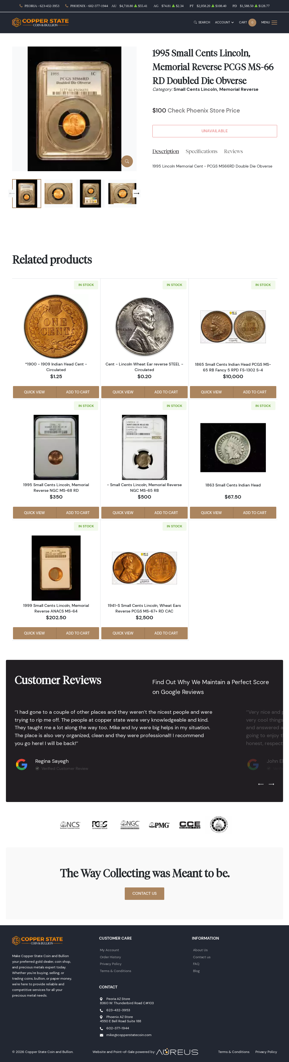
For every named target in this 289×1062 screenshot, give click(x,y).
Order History (110, 957)
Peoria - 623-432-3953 (42, 6)
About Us (200, 950)
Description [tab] (165, 151)
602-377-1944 (117, 1028)
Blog (196, 971)
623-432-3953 (118, 1010)
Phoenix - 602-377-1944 (89, 6)
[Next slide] (137, 193)
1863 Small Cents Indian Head (233, 485)
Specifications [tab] (202, 151)
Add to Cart (77, 392)
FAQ (196, 964)
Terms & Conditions (115, 971)
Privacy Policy (111, 964)
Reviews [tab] (233, 151)
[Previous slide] (12, 193)
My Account (109, 950)
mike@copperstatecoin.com (129, 1035)
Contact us (202, 957)
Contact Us (144, 893)
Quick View (34, 392)
